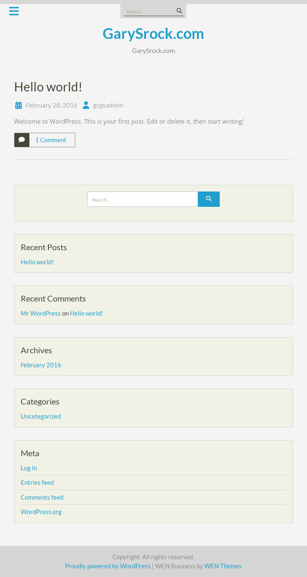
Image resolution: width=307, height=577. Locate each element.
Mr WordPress (41, 313)
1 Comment (51, 140)
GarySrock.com (153, 33)
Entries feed (37, 482)
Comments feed (42, 497)
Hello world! (48, 86)
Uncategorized (41, 416)
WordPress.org (41, 511)
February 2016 (41, 365)
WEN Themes (223, 566)
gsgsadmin (108, 105)
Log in (29, 468)
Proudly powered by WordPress (108, 566)
